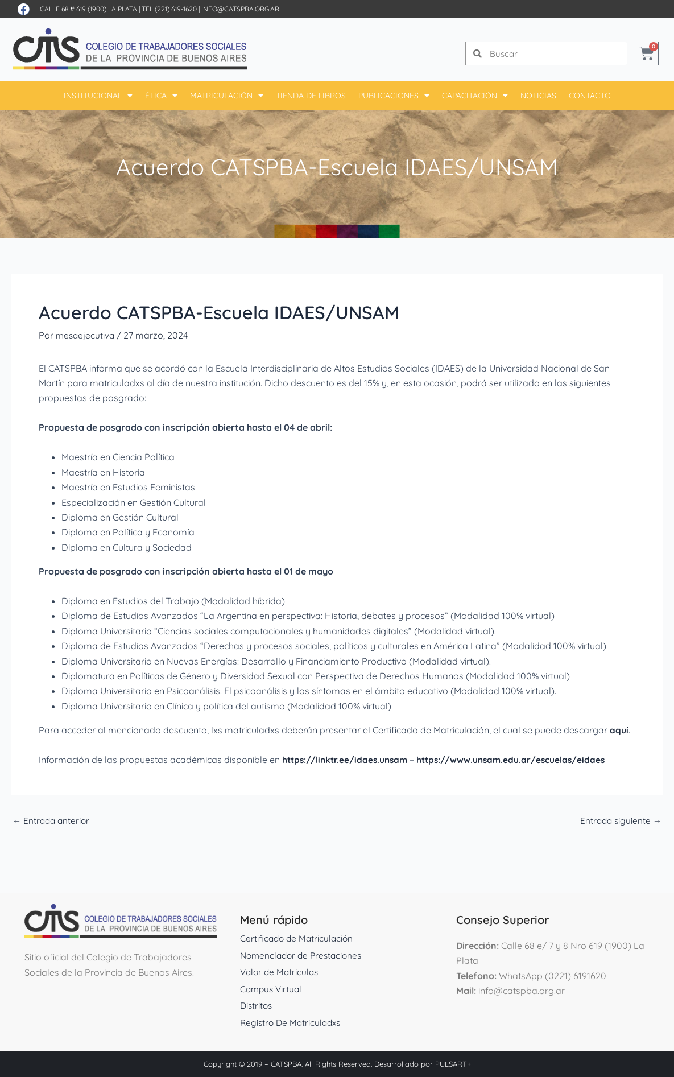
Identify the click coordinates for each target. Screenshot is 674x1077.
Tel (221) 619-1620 (169, 9)
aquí (619, 730)
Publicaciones (393, 95)
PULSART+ (453, 1063)
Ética (161, 95)
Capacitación (475, 95)
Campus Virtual (272, 989)
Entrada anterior (53, 820)
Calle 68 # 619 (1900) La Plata (88, 9)
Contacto (590, 95)
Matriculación (226, 95)
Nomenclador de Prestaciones (304, 955)
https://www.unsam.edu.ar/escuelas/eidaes (518, 759)
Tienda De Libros (311, 95)
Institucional (98, 95)
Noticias (538, 95)
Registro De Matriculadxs (292, 1022)
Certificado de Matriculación (298, 938)
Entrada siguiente (619, 820)
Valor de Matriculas (281, 971)
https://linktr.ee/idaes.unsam (347, 759)
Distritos (257, 1005)
